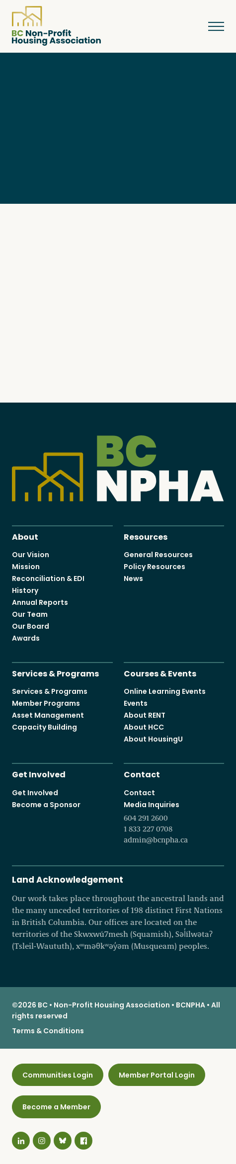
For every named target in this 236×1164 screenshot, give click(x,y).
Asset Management (48, 715)
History (25, 590)
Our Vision (30, 555)
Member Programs (46, 703)
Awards (26, 638)
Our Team (30, 614)
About (25, 535)
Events (136, 703)
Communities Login (57, 1075)
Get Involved (39, 773)
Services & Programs (55, 672)
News (133, 578)
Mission (26, 567)
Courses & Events (160, 672)
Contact (142, 773)
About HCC (144, 727)
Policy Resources (154, 567)
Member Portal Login (157, 1075)
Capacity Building (44, 727)
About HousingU (153, 739)
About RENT (144, 715)
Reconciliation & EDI (48, 578)
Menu (209, 26)
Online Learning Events (165, 691)
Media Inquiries (174, 822)
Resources (145, 535)
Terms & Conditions (48, 1030)
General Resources (158, 555)
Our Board (30, 626)
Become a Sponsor (46, 804)
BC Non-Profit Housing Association (56, 26)
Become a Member (56, 1107)
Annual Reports (40, 602)
